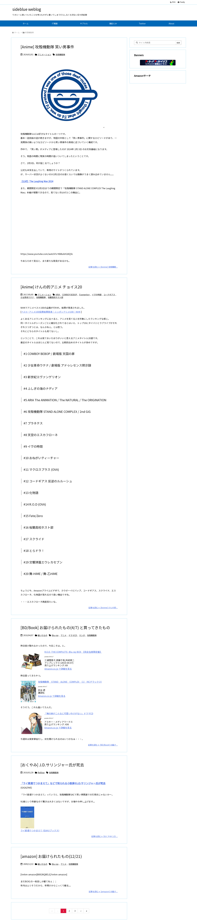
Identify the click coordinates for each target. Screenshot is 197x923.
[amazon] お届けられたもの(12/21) (51, 856)
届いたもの (42, 635)
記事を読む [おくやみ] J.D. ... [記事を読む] (104, 836)
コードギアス (109, 294)
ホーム (17, 32)
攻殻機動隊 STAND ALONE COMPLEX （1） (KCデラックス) (70, 681)
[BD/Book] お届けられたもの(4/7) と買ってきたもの (65, 627)
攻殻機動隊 (60, 54)
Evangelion (84, 294)
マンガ (82, 635)
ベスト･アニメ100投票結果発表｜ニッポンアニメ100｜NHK (50, 311)
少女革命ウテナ (27, 297)
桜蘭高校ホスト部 (55, 297)
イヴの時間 (96, 294)
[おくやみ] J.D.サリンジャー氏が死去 (52, 764)
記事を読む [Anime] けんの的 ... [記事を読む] (103, 607)
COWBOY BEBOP (69, 294)
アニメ (63, 635)
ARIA (58, 294)
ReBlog (41, 772)
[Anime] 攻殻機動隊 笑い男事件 (47, 46)
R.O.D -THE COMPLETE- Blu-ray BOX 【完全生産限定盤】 (73, 651)
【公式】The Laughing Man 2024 (37, 181)
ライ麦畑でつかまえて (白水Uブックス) (40, 830)
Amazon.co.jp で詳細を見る (58, 668)
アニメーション (44, 54)
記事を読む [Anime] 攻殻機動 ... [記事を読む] (103, 266)
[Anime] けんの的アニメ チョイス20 (51, 287)
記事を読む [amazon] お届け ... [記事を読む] (103, 891)
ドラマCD (73, 635)
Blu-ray (55, 635)
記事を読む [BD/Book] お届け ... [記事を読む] (103, 744)
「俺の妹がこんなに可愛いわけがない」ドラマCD (68, 713)
